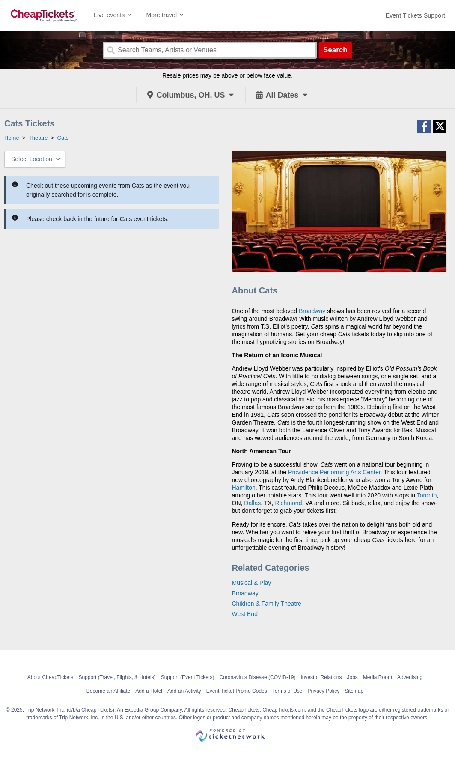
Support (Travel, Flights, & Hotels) (116, 677)
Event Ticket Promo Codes (236, 691)
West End (245, 613)
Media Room (377, 677)
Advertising (409, 677)
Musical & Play (251, 582)
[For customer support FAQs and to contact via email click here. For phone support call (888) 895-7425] (415, 15)
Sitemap (354, 691)
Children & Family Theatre (266, 603)
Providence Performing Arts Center (334, 472)
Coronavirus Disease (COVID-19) (257, 677)
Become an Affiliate (108, 691)
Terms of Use (287, 691)
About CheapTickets (50, 677)
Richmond (288, 503)
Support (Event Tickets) (187, 677)
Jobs (352, 677)
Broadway (312, 311)
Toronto (427, 495)
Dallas (252, 503)
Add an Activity (184, 691)
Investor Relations (321, 677)
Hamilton (244, 487)
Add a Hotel (148, 691)
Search (335, 50)
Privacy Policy (323, 691)
